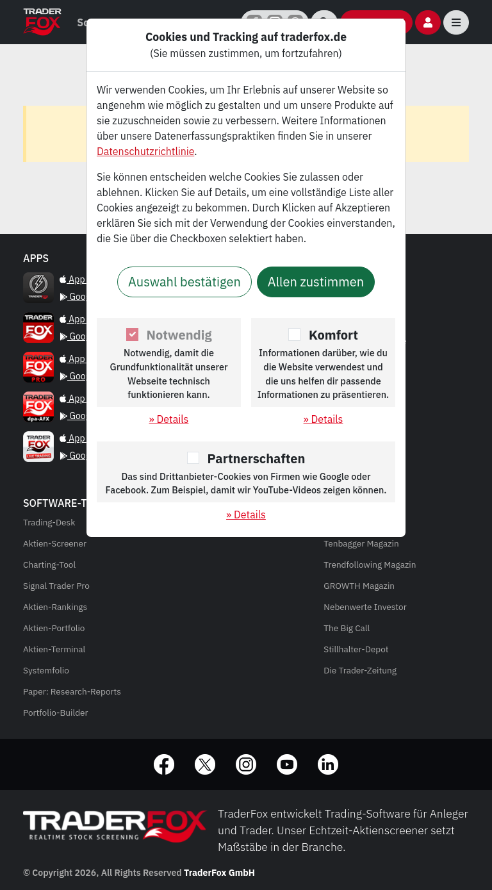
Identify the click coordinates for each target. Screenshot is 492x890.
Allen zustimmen (316, 281)
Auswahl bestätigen (184, 281)
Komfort (333, 334)
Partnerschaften (257, 458)
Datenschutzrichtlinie (145, 151)
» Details (169, 419)
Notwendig (179, 334)
